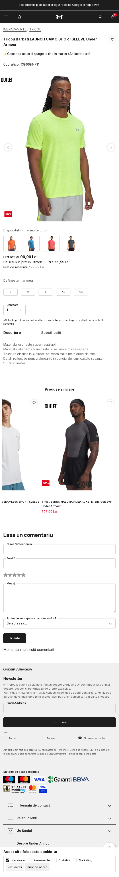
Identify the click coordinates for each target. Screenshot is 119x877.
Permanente (42, 860)
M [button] (28, 291)
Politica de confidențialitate (82, 754)
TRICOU (35, 29)
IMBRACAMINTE (15, 29)
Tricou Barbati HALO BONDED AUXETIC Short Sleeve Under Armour (77, 504)
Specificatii (51, 332)
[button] (113, 52)
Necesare (18, 860)
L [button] (46, 291)
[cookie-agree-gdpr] (37, 867)
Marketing (85, 860)
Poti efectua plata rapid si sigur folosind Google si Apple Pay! (59, 4)
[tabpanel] (59, 147)
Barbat (12, 738)
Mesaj (11, 583)
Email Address (16, 703)
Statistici (64, 860)
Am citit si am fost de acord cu (56, 752)
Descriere (12, 332)
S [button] (10, 291)
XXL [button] (81, 291)
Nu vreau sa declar (94, 738)
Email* (11, 558)
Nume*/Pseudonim (19, 544)
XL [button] (63, 291)
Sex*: (6, 732)
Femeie (51, 738)
